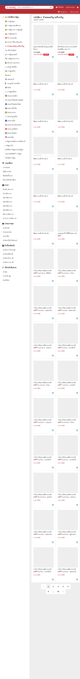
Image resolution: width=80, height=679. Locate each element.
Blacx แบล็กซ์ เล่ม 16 (41, 233)
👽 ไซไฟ (8, 87)
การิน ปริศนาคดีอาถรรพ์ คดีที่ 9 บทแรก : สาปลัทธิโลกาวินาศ (67, 459)
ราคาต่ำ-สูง (7, 276)
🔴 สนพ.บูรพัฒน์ (11, 129)
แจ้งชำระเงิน (70, 7)
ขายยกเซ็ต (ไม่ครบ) (10, 240)
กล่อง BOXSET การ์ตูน (13, 154)
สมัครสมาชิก (74, 12)
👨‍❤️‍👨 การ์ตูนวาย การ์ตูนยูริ (14, 30)
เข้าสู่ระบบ (63, 12)
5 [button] (68, 586)
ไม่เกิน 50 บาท (8, 189)
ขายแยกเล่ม (7, 232)
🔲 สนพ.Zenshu (11, 133)
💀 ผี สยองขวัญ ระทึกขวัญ (14, 46)
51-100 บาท (7, 193)
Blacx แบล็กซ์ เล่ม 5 (65, 159)
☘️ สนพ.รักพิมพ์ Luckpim (14, 100)
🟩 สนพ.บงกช (10, 112)
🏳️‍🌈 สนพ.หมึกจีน (11, 108)
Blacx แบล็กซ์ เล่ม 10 (65, 196)
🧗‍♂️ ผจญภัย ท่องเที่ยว (12, 83)
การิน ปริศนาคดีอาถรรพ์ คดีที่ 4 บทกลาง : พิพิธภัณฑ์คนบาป (43, 273)
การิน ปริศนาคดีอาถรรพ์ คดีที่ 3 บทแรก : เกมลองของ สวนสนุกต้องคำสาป (42, 422)
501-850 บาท (7, 210)
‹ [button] (43, 586)
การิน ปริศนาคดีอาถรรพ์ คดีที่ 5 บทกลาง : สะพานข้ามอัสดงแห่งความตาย (42, 347)
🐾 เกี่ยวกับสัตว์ (10, 50)
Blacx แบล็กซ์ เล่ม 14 (65, 84)
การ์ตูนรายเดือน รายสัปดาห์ (15, 141)
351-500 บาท (7, 206)
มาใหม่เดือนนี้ (8, 254)
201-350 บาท (7, 202)
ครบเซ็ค (6, 236)
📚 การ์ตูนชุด (10, 21)
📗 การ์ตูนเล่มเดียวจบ (13, 25)
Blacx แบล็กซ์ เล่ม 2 (40, 121)
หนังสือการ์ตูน (10, 158)
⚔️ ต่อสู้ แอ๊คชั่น (11, 67)
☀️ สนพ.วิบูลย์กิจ (11, 116)
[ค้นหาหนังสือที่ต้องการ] (51, 7)
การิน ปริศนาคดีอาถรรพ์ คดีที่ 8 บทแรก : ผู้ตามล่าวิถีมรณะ (68, 534)
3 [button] (58, 586)
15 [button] (58, 591)
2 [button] (53, 586)
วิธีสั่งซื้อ (60, 7)
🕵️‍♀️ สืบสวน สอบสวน (12, 63)
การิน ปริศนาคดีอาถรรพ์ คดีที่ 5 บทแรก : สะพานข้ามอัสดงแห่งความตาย (43, 310)
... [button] (53, 591)
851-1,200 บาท (8, 214)
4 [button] (63, 586)
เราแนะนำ (6, 167)
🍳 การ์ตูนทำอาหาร (12, 58)
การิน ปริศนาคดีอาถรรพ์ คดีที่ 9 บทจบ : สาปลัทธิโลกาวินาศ (67, 347)
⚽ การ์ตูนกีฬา (10, 71)
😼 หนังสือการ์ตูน (10, 17)
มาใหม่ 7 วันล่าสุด (9, 250)
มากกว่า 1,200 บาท (10, 218)
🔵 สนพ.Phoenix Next (13, 104)
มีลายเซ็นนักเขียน (9, 180)
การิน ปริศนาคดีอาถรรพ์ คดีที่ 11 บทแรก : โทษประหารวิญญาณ (67, 273)
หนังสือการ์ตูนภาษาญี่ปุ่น (14, 149)
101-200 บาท (7, 198)
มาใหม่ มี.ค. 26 (8, 258)
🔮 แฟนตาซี (9, 79)
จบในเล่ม (6, 228)
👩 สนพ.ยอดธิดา (11, 96)
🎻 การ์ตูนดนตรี (11, 54)
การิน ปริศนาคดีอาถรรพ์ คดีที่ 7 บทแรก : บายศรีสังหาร (67, 385)
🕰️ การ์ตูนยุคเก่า (11, 34)
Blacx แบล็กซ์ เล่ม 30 (65, 121)
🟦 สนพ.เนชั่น (10, 121)
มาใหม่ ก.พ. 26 (8, 262)
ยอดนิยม (6, 280)
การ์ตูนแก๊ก (9, 145)
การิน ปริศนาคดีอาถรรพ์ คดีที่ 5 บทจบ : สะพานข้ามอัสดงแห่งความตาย (67, 310)
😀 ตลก (8, 75)
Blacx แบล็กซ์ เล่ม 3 (40, 84)
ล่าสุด (5, 272)
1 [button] (48, 586)
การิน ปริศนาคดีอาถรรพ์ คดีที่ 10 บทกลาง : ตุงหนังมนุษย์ (42, 497)
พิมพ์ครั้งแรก (8, 176)
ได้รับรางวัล (7, 171)
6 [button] (48, 591)
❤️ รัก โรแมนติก (11, 38)
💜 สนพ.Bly (9, 137)
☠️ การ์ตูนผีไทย (10, 92)
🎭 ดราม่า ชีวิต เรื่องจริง (13, 42)
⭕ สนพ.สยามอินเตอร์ (13, 125)
